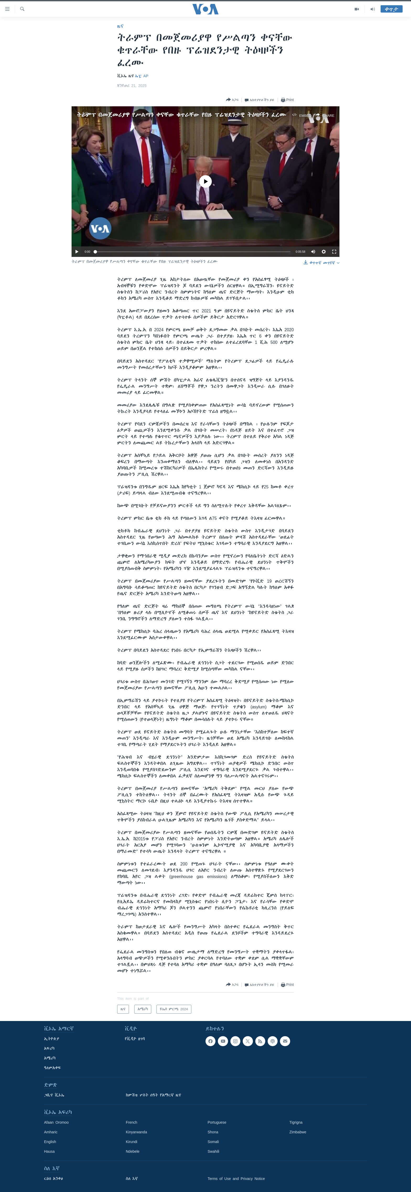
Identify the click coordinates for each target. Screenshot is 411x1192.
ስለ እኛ (132, 1178)
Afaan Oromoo (56, 1122)
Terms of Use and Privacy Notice (236, 1178)
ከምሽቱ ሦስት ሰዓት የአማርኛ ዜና (153, 1095)
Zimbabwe (297, 1132)
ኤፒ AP (141, 76)
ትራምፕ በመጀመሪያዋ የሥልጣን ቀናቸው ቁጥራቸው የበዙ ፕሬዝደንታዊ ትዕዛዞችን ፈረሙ (181, 115)
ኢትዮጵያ (51, 1038)
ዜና (120, 26)
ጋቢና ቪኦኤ (54, 1095)
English (50, 1141)
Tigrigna (295, 1122)
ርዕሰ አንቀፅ (53, 1178)
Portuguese (217, 1122)
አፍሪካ (49, 1048)
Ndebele (132, 1151)
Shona (213, 1132)
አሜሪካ (50, 1058)
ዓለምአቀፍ (52, 1068)
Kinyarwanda (136, 1132)
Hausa (49, 1151)
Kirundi (131, 1141)
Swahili (213, 1151)
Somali (213, 1141)
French (131, 1122)
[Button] (232, 100)
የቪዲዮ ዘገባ (135, 1038)
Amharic (50, 1132)
